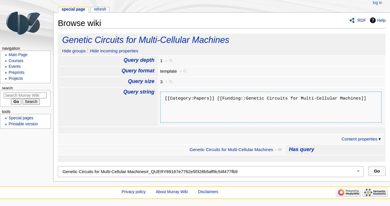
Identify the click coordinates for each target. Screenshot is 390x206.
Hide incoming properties (114, 50)
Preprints (16, 72)
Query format (138, 71)
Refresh (100, 9)
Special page (73, 9)
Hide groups (74, 50)
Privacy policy (134, 192)
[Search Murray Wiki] (25, 95)
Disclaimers (208, 192)
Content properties (359, 138)
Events (15, 66)
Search (7, 88)
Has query (301, 149)
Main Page (18, 55)
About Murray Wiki (172, 192)
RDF (361, 20)
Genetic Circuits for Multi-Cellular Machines (145, 40)
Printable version (23, 124)
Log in (377, 3)
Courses (16, 61)
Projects (16, 78)
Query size (141, 81)
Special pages (21, 118)
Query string (139, 92)
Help (381, 20)
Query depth (139, 60)
